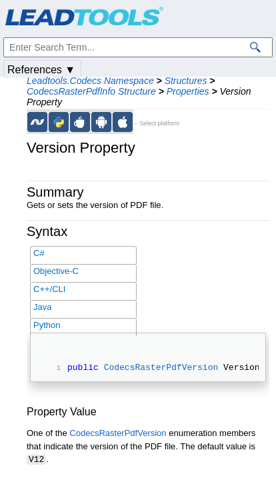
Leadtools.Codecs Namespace (90, 80)
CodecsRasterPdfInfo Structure (91, 91)
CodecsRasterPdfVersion (161, 369)
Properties (188, 91)
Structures (186, 80)
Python (46, 325)
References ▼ (41, 69)
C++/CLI (49, 289)
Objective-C (56, 271)
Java (42, 307)
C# (39, 253)
